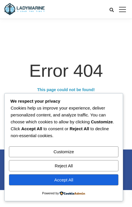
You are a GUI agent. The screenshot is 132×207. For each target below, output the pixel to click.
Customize (64, 151)
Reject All (64, 165)
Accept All (63, 179)
